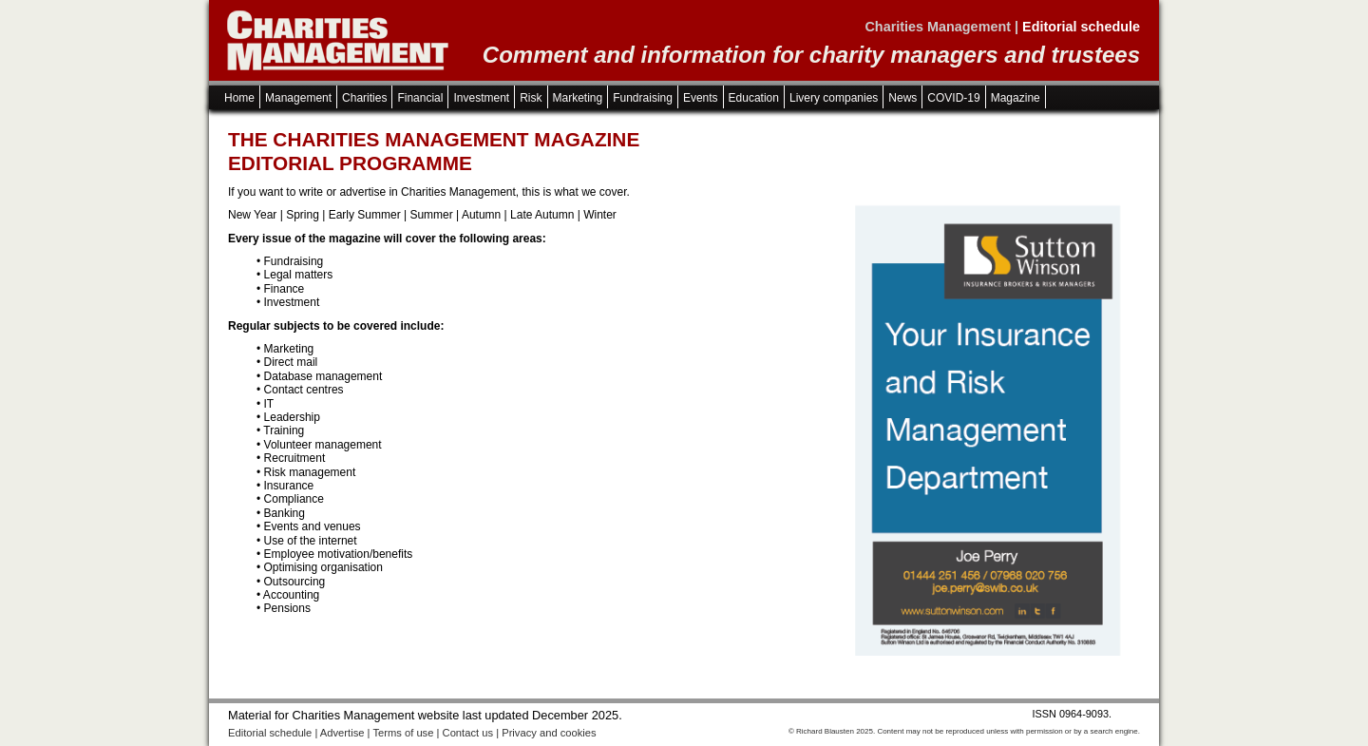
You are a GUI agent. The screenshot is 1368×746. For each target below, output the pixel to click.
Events (700, 98)
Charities (364, 98)
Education (754, 98)
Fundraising (643, 98)
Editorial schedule (270, 732)
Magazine (1015, 98)
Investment (481, 98)
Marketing (578, 98)
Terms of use (402, 732)
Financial (420, 98)
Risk (531, 98)
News (902, 98)
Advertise (342, 732)
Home (239, 98)
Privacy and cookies (549, 732)
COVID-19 (953, 98)
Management (298, 98)
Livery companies (833, 98)
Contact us (468, 732)
